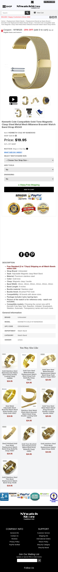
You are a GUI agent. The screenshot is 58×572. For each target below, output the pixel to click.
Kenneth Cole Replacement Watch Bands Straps (17, 23)
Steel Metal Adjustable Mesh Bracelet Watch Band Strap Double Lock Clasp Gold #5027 (10, 409)
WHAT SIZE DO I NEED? (13, 152)
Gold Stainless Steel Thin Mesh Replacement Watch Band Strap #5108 (9, 480)
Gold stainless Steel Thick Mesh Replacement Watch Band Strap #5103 (48, 446)
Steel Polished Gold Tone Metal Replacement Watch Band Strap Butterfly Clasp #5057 (9, 447)
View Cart (40, 13)
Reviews (14, 539)
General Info (14, 533)
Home (3, 21)
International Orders (43, 539)
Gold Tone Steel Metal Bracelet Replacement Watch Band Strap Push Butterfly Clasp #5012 (29, 375)
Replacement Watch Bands (16, 21)
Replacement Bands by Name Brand (38, 21)
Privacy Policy (14, 542)
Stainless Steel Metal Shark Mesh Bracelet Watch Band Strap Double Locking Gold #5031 (29, 414)
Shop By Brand (43, 547)
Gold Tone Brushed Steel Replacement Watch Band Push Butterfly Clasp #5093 (29, 447)
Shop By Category (43, 545)
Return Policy (43, 542)
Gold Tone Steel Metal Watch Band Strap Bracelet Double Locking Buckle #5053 (48, 409)
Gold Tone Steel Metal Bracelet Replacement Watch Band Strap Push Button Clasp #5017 (48, 373)
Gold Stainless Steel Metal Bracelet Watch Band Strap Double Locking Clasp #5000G (10, 374)
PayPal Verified (14, 545)
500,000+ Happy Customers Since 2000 (15, 17)
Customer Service (43, 533)
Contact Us (14, 536)
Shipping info (43, 536)
